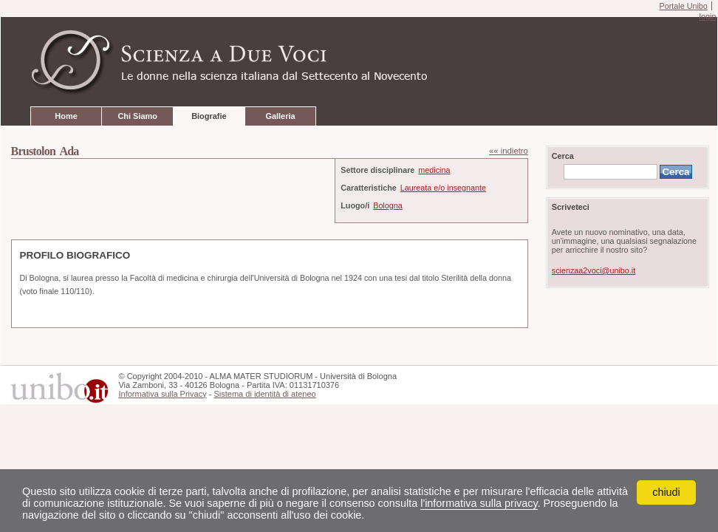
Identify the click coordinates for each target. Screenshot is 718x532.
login (707, 16)
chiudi (666, 492)
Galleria (280, 116)
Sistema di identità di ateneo (264, 393)
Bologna (388, 205)
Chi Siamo (137, 116)
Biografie (208, 116)
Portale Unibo (683, 5)
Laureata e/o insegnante (443, 187)
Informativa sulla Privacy (162, 393)
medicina (434, 170)
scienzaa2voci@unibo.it (593, 270)
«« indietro (508, 150)
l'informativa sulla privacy (478, 503)
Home (66, 116)
